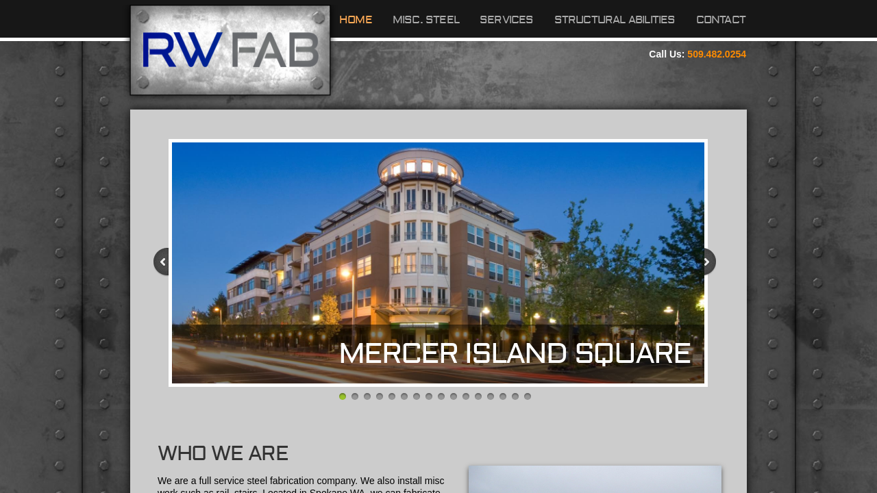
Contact (720, 20)
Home (355, 20)
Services (507, 20)
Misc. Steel (426, 20)
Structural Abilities (615, 20)
